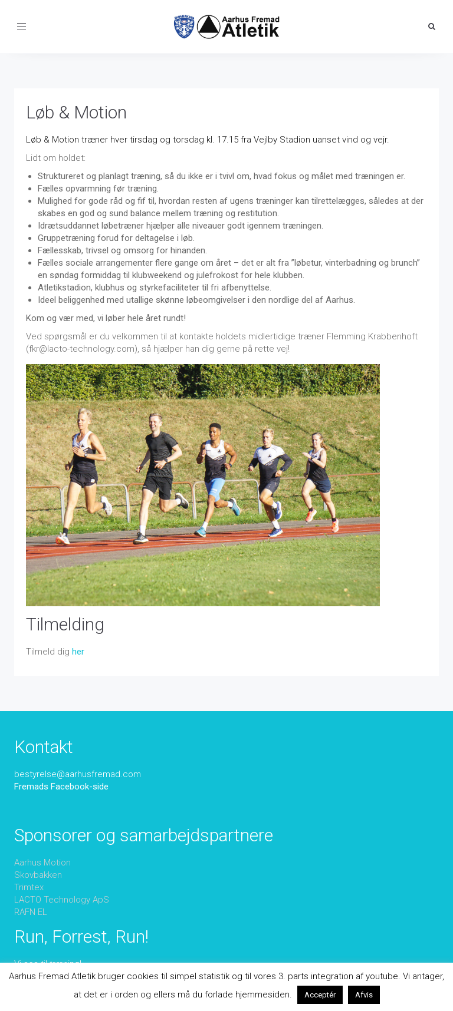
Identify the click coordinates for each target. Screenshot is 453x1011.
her (78, 651)
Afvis (364, 994)
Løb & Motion (76, 112)
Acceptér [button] (320, 994)
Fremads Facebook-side (61, 786)
